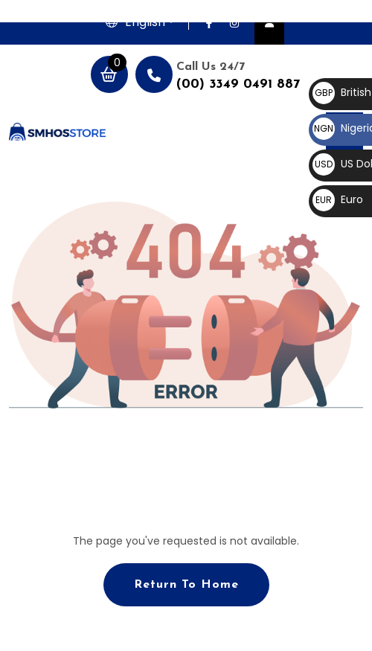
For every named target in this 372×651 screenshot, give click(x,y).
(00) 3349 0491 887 (238, 84)
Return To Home (186, 585)
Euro (337, 199)
